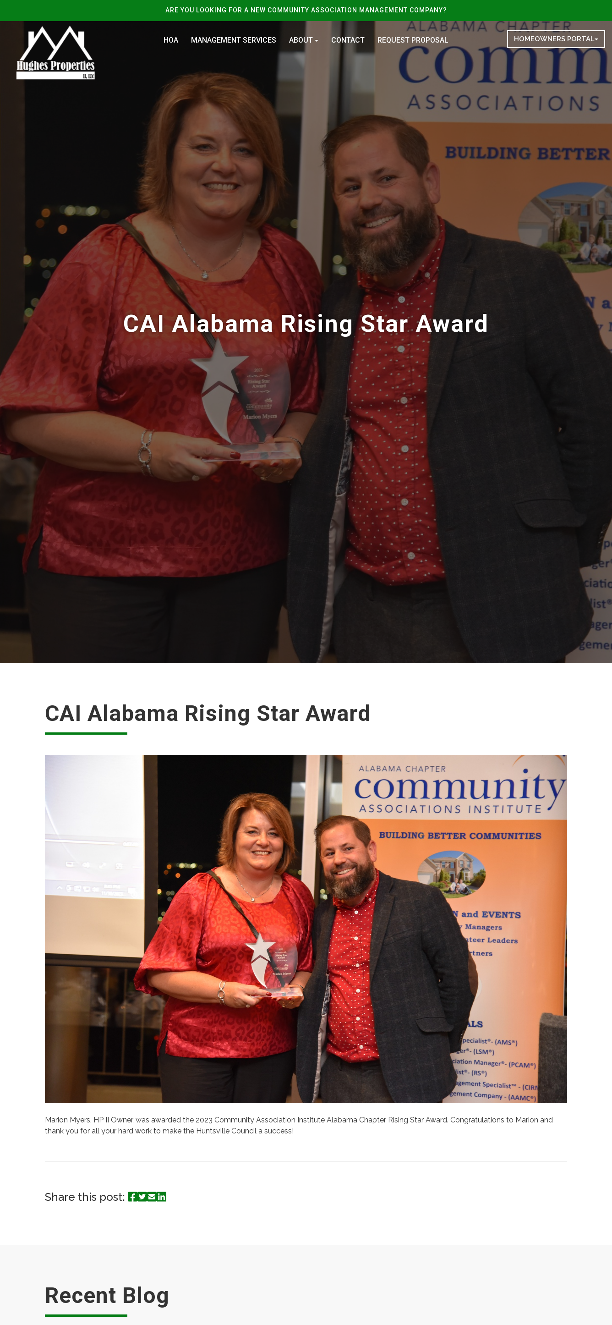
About (303, 40)
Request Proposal (412, 40)
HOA (171, 40)
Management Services (233, 40)
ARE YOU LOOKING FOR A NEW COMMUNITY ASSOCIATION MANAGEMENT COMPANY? (306, 10)
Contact (348, 40)
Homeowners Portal (556, 39)
